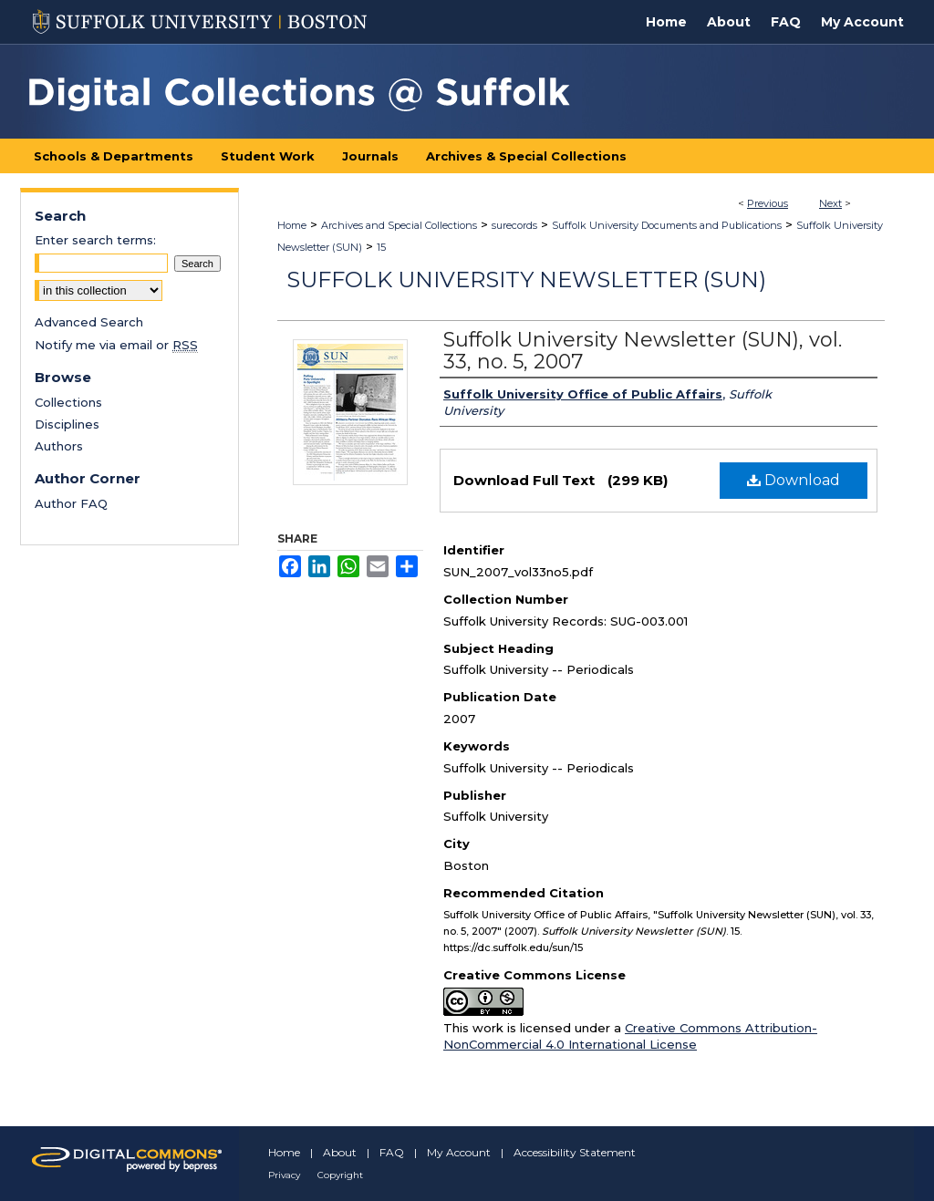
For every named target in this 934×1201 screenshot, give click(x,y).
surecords (514, 225)
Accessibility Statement (575, 1152)
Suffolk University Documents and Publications (667, 225)
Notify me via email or (116, 344)
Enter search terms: (95, 240)
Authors (59, 446)
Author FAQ (71, 503)
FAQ (391, 1152)
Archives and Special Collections (399, 225)
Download (793, 480)
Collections (68, 402)
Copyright (340, 1175)
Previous (767, 203)
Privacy (284, 1175)
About (340, 1152)
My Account (459, 1152)
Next (830, 203)
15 (381, 247)
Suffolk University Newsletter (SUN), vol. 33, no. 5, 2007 (642, 350)
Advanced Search (89, 322)
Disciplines (67, 424)
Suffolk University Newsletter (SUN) (526, 279)
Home (291, 225)
